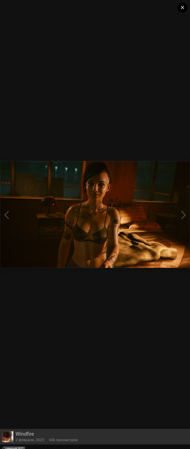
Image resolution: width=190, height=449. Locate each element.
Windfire (25, 434)
